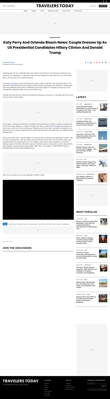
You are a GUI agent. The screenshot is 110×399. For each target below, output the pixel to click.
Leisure (46, 387)
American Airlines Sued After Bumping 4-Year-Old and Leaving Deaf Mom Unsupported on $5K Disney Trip (87, 225)
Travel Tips (47, 393)
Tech (85, 159)
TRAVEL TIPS (66, 11)
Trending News (55, 37)
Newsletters (93, 6)
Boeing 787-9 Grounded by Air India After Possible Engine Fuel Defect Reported (86, 299)
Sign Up (103, 386)
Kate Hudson (56, 224)
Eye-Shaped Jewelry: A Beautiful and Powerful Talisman (84, 178)
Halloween (65, 224)
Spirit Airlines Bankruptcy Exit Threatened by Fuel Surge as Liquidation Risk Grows (85, 284)
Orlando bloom (22, 224)
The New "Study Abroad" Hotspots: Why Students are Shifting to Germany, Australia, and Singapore (86, 270)
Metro (58, 126)
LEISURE (34, 11)
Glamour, (15, 83)
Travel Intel (47, 395)
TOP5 (42, 11)
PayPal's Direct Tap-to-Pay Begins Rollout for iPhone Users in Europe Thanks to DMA (86, 164)
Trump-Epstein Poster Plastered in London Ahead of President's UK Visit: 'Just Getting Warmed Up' (87, 109)
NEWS (25, 11)
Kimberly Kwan (10, 62)
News (85, 219)
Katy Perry (12, 224)
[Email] (102, 62)
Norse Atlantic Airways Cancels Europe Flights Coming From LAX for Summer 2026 (85, 240)
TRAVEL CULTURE (53, 11)
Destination (87, 265)
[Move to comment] (105, 62)
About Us (68, 383)
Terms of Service (70, 387)
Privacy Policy (69, 389)
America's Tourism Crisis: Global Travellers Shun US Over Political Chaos (86, 136)
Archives (46, 383)
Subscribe (103, 6)
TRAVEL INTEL (78, 11)
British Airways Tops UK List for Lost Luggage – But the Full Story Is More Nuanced (86, 149)
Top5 (45, 389)
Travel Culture (48, 391)
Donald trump (32, 224)
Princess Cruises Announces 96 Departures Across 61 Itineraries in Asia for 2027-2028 (86, 255)
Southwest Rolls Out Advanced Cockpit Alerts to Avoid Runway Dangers (86, 123)
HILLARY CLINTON (44, 224)
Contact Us (69, 385)
